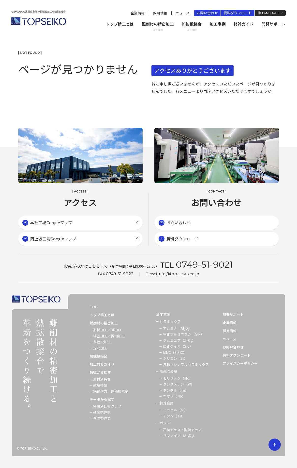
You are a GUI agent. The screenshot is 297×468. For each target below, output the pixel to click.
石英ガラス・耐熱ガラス (182, 429)
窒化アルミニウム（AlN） (183, 334)
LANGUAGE (271, 13)
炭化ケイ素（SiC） (178, 346)
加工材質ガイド (102, 364)
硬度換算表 (102, 412)
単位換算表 (102, 418)
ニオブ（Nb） (174, 396)
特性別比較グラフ (107, 406)
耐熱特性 (100, 385)
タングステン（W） (178, 384)
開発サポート (274, 24)
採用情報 (160, 13)
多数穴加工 (102, 341)
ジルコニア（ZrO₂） (179, 340)
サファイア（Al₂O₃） (179, 435)
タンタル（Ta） (176, 390)
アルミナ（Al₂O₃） (178, 328)
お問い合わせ (207, 12)
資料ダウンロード (237, 12)
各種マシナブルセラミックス (186, 364)
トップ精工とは (120, 24)
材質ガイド (244, 24)
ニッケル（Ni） (175, 409)
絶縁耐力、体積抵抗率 (110, 391)
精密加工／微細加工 (109, 335)
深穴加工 (100, 347)
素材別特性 (102, 379)
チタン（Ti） (173, 415)
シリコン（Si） (175, 358)
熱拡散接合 (192, 26)
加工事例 (218, 24)
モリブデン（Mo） (178, 378)
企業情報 (138, 13)
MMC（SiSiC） (174, 352)
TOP (93, 306)
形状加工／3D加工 (107, 329)
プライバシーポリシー (240, 363)
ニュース (183, 13)
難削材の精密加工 (158, 26)
